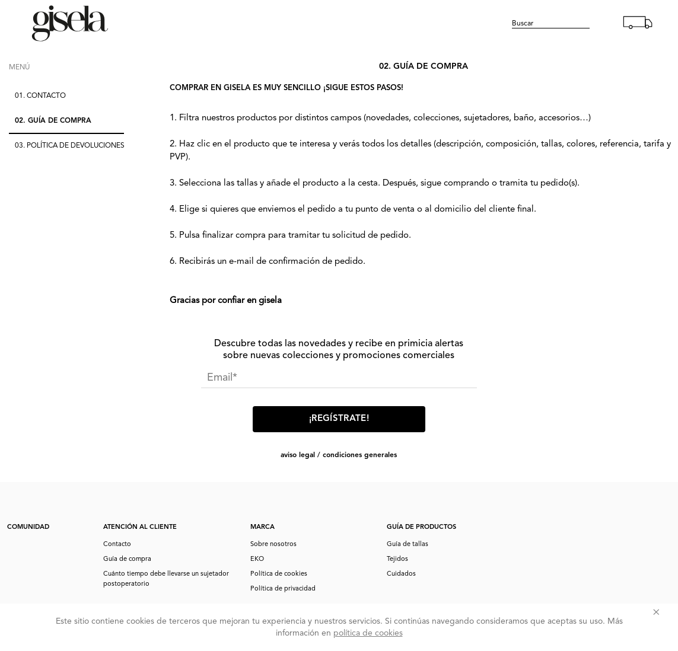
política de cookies (368, 633)
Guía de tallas (407, 544)
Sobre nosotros (273, 544)
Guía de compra (127, 559)
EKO (257, 559)
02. (53, 121)
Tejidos (397, 559)
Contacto (117, 544)
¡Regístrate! (339, 418)
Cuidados (401, 574)
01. (40, 96)
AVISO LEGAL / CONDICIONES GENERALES (339, 455)
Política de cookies (278, 574)
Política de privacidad (283, 589)
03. (70, 145)
